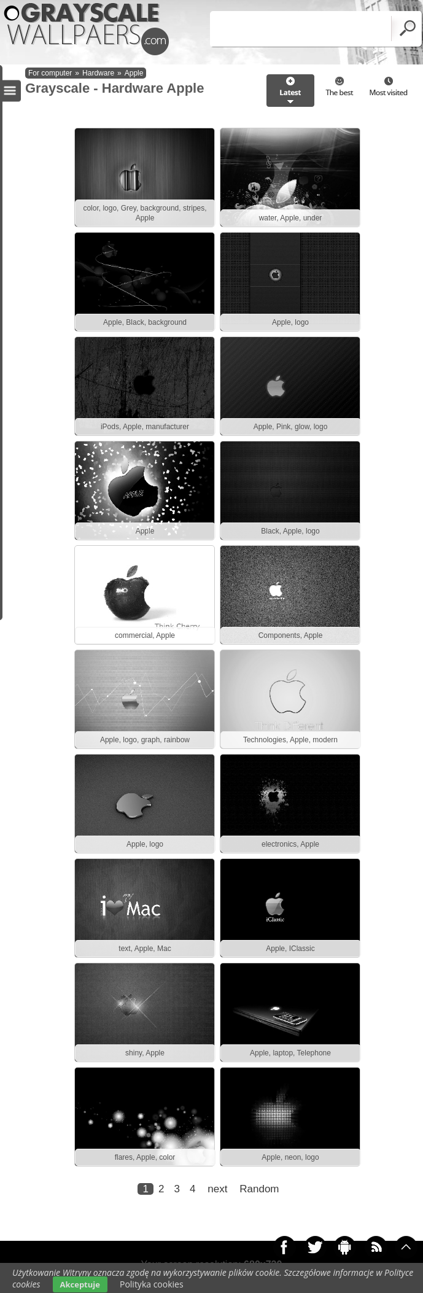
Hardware (98, 73)
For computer (50, 73)
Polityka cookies (152, 1284)
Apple (134, 73)
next (217, 1189)
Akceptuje (80, 1284)
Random (259, 1189)
